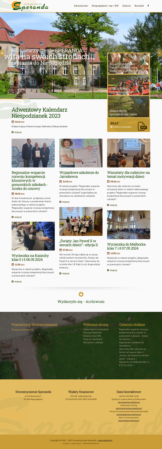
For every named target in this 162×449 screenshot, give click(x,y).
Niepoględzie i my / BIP (105, 5)
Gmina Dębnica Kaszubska (96, 329)
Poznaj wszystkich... (23, 329)
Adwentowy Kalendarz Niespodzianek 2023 (39, 112)
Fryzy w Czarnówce (92, 339)
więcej (17, 132)
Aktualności (81, 5)
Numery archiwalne (120, 127)
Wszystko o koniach (93, 342)
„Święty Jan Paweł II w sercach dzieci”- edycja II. (78, 242)
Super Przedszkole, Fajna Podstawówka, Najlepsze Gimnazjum (124, 67)
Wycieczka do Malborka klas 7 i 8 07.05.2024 (126, 246)
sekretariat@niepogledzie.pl (129, 408)
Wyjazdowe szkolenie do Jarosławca (79, 174)
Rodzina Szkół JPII (92, 336)
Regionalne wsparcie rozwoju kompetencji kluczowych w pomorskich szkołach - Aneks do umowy (30, 180)
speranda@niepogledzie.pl (129, 414)
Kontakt (139, 5)
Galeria (126, 5)
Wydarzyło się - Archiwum (81, 299)
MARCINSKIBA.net (91, 443)
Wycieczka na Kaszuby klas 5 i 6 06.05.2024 (30, 257)
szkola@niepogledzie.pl (129, 402)
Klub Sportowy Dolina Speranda (121, 90)
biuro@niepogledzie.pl (128, 420)
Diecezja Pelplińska (92, 333)
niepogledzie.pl (105, 440)
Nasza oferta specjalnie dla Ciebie (123, 112)
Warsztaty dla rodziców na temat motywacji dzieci (128, 174)
